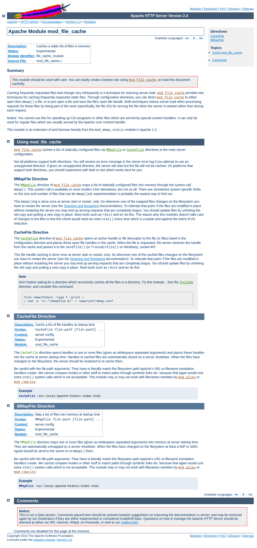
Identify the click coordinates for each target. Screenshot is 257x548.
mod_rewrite (24, 382)
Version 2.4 (73, 22)
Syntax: (21, 329)
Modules (195, 8)
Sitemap (248, 8)
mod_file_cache (142, 80)
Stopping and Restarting (81, 206)
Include (186, 282)
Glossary (234, 8)
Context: (21, 334)
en (187, 38)
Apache (12, 22)
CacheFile (217, 36)
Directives (210, 8)
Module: (21, 344)
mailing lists (129, 522)
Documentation (52, 22)
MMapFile (217, 40)
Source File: (17, 61)
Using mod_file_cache (227, 52)
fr (194, 38)
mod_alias (187, 377)
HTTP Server (29, 22)
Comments (219, 60)
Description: (17, 46)
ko (201, 38)
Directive (47, 316)
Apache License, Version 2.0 (52, 539)
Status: (13, 51)
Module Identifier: (21, 56)
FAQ (223, 8)
